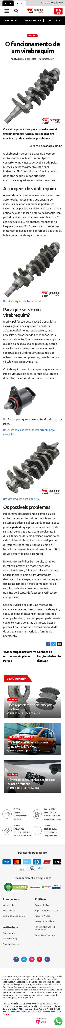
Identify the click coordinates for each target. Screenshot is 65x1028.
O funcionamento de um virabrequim (32, 47)
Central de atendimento (13, 916)
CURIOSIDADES (15, 737)
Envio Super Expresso (45, 935)
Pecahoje (33, 713)
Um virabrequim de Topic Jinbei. (22, 301)
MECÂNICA (32, 36)
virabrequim (48, 59)
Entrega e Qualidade (44, 921)
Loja (8, 3)
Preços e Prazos (42, 916)
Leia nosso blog (9, 939)
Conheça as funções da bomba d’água (49, 656)
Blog (20, 3)
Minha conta (8, 905)
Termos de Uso (42, 905)
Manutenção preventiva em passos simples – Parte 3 (19, 656)
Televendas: (52, 3)
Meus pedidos (8, 910)
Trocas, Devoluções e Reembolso (45, 928)
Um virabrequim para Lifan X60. (22, 498)
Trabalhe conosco (10, 944)
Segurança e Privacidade (46, 910)
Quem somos (8, 933)
